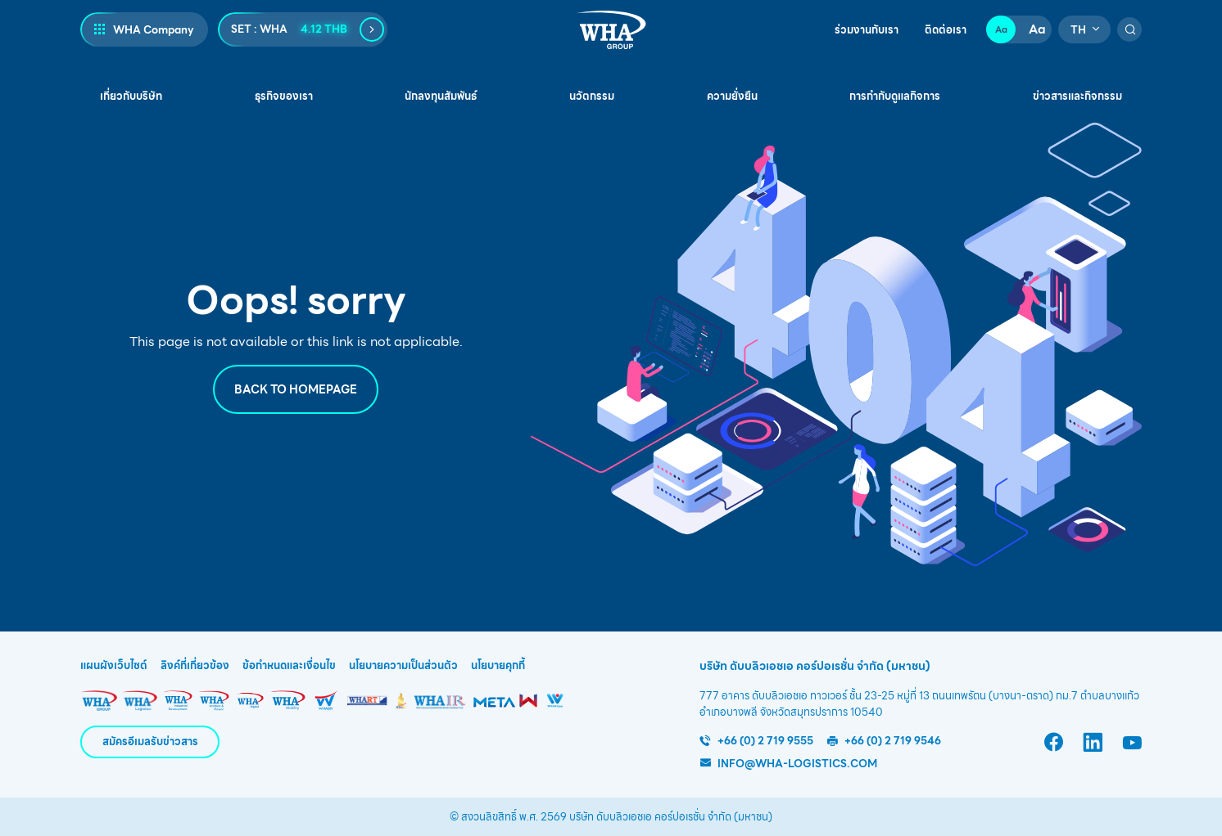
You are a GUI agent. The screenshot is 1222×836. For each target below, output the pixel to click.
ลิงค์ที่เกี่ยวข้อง (195, 666)
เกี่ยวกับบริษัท (131, 96)
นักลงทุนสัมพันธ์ (441, 96)
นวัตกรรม (591, 96)
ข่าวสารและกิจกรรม (1077, 96)
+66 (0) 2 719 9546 (892, 740)
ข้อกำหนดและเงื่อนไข (289, 666)
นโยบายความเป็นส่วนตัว (403, 666)
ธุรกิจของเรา (284, 96)
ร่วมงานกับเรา (866, 30)
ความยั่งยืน (732, 96)
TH (1078, 29)
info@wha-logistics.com (797, 763)
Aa (1001, 29)
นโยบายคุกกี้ (498, 666)
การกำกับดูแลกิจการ (894, 96)
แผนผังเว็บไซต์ (113, 666)
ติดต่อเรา (945, 30)
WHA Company (153, 29)
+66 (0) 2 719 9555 (765, 740)
